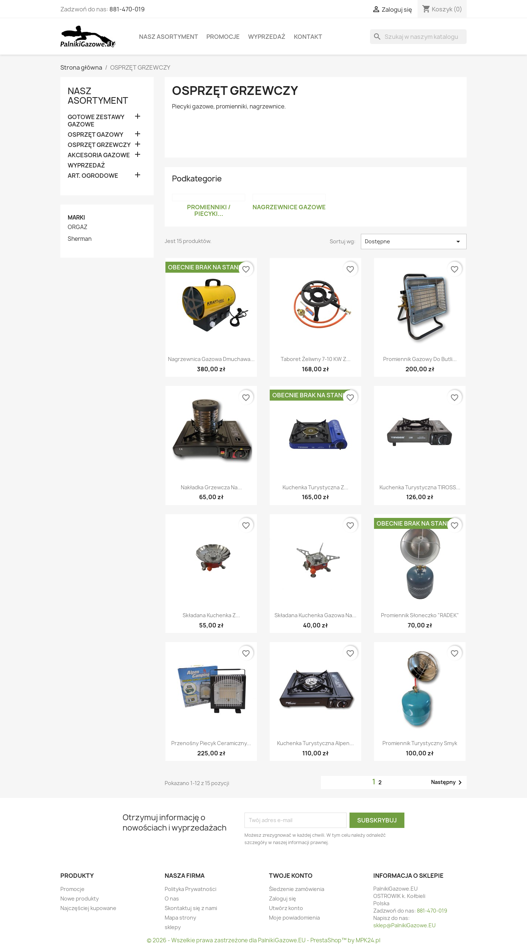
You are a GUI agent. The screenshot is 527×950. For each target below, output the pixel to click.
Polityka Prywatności (190, 888)
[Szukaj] (418, 36)
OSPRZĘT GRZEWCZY (99, 145)
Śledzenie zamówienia (296, 888)
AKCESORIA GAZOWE (99, 155)
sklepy (173, 927)
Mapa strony (180, 917)
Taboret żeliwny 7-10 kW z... (316, 359)
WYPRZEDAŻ (266, 37)
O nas (172, 898)
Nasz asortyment (168, 37)
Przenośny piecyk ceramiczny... (211, 743)
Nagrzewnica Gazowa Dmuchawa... (211, 359)
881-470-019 (127, 9)
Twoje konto (291, 876)
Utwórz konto (286, 908)
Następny (447, 782)
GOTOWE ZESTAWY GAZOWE (96, 120)
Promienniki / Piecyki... (209, 210)
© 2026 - (159, 940)
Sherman (79, 239)
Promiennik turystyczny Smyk (419, 743)
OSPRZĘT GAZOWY (95, 135)
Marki (76, 217)
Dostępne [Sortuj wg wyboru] (414, 241)
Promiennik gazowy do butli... (420, 359)
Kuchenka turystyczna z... (315, 487)
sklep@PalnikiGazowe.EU (404, 925)
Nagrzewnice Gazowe (289, 207)
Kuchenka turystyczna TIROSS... (420, 487)
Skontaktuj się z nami (191, 908)
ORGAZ (77, 227)
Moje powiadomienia (294, 917)
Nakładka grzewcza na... (211, 487)
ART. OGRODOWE (93, 176)
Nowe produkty (79, 898)
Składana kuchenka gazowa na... (315, 615)
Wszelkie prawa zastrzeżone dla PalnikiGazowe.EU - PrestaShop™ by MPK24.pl (275, 940)
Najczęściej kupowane (88, 908)
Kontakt (308, 37)
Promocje (223, 37)
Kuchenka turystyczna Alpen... (315, 743)
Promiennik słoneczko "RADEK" (420, 615)
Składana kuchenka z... (211, 615)
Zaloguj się (282, 898)
